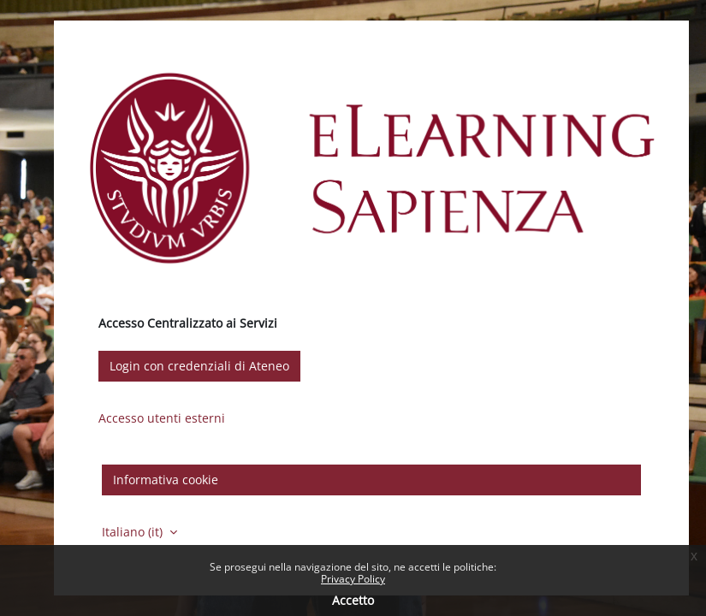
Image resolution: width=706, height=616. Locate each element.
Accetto (353, 600)
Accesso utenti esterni (161, 418)
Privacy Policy (353, 579)
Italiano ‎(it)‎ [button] (134, 532)
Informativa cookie (165, 479)
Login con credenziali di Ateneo (199, 366)
